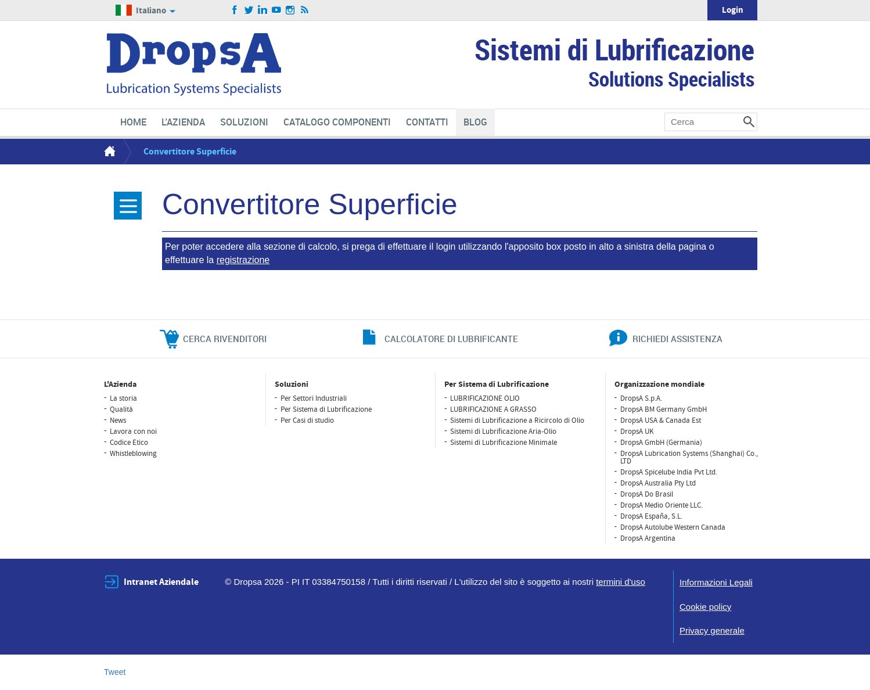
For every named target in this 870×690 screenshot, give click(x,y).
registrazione (243, 260)
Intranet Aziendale (161, 582)
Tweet (114, 672)
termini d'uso (620, 582)
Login (732, 10)
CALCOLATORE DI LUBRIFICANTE (451, 338)
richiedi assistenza (677, 338)
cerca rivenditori (225, 338)
